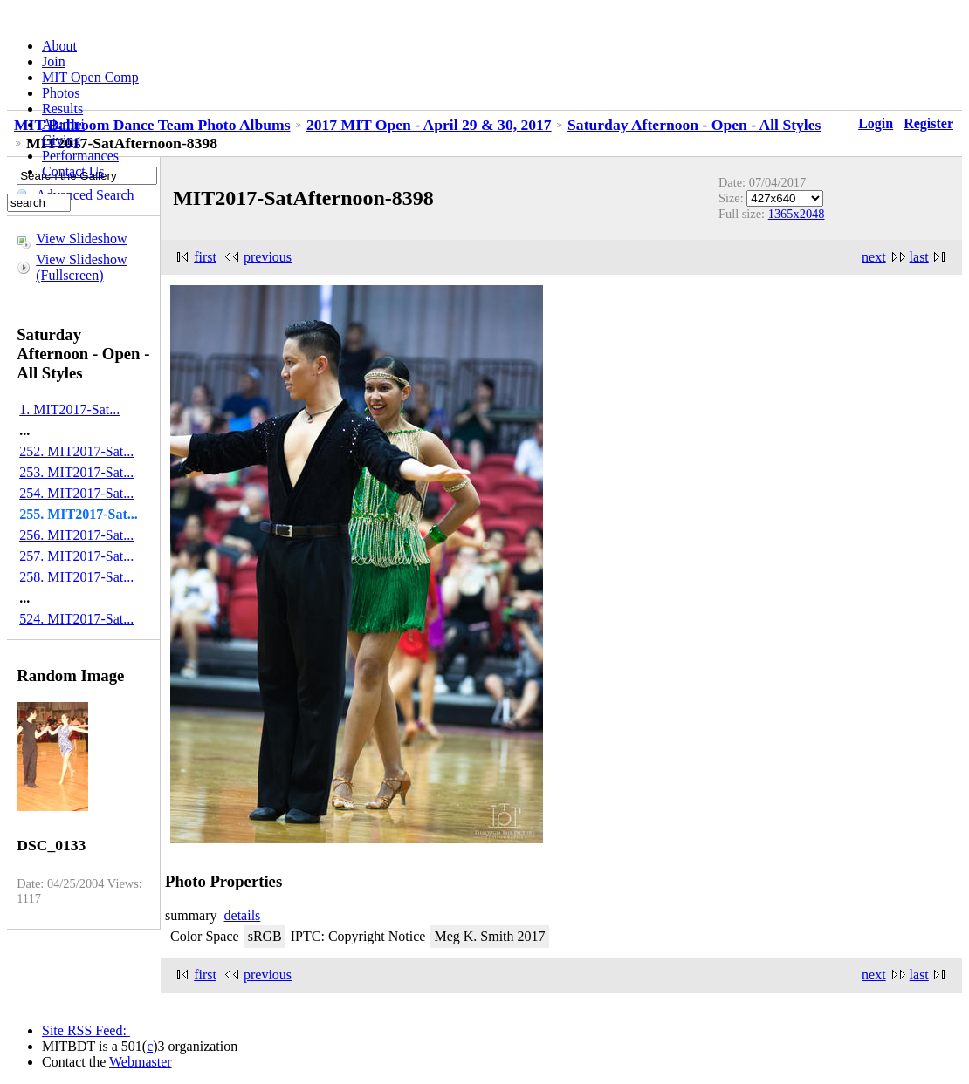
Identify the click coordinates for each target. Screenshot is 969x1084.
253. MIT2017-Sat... (76, 472)
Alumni (63, 124)
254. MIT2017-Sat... (76, 493)
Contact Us (73, 171)
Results (62, 108)
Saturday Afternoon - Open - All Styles (694, 124)
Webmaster (140, 1061)
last (919, 256)
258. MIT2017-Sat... (76, 576)
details (242, 915)
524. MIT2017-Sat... (76, 618)
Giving (61, 140)
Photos (61, 92)
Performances (80, 155)
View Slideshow (81, 238)
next (874, 256)
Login (875, 123)
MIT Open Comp (90, 77)
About (59, 45)
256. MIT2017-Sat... (76, 535)
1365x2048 (796, 214)
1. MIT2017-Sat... (69, 409)
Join (53, 61)
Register (928, 123)
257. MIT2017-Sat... (76, 556)
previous (268, 256)
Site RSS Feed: (86, 1030)
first (205, 256)
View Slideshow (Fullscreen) (81, 267)
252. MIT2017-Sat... (76, 451)
